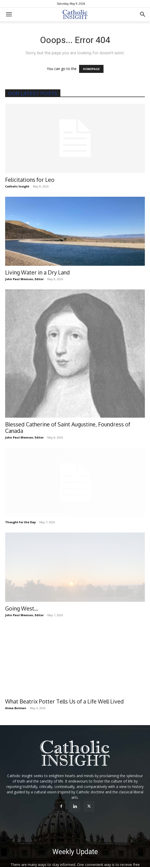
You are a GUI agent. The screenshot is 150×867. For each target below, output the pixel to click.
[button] (9, 14)
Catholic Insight (17, 186)
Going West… (21, 608)
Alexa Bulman (15, 708)
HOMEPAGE (91, 69)
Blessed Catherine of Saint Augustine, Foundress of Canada (67, 427)
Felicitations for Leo (29, 179)
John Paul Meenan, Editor (24, 279)
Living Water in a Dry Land (37, 272)
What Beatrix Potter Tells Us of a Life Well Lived (64, 701)
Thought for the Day (20, 522)
